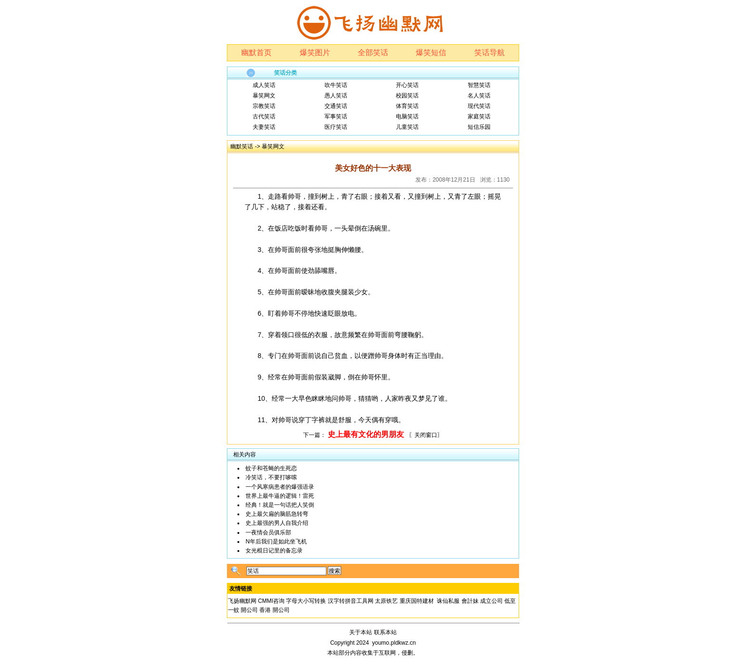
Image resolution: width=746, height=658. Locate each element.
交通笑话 (335, 106)
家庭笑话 (479, 116)
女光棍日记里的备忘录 (274, 550)
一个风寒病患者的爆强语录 (279, 487)
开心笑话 (407, 85)
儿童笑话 (407, 127)
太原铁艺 (386, 601)
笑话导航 (489, 52)
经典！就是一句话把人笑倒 (279, 505)
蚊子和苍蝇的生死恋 (271, 468)
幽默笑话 (241, 146)
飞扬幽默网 (242, 601)
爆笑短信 (431, 52)
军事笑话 (335, 116)
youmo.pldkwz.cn (394, 642)
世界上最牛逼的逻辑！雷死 (279, 496)
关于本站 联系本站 (372, 632)
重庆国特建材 (417, 601)
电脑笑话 (407, 116)
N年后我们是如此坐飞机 (276, 541)
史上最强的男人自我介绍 (276, 523)
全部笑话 (373, 52)
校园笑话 (407, 95)
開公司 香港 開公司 (265, 610)
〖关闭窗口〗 (426, 435)
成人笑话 (264, 85)
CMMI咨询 (271, 601)
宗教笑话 (264, 106)
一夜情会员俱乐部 (268, 532)
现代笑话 (479, 106)
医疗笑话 (335, 127)
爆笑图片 (315, 52)
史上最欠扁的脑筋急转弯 (276, 514)
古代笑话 (264, 116)
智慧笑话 (479, 85)
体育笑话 (407, 106)
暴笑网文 (264, 95)
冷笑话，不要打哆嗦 (271, 477)
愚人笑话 (335, 95)
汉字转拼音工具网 (350, 601)
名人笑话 (479, 95)
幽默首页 (256, 52)
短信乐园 (479, 127)
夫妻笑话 (264, 127)
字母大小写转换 (306, 601)
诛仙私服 (448, 601)
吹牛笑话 (335, 85)
